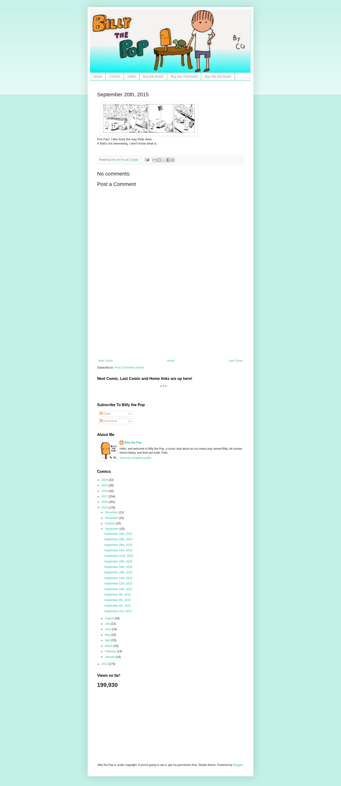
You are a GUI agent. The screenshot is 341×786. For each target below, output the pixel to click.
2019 (105, 485)
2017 (105, 496)
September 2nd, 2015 (117, 611)
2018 (105, 491)
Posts (105, 413)
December (112, 512)
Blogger (238, 765)
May (108, 635)
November (112, 518)
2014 (105, 664)
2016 (105, 502)
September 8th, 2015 (117, 594)
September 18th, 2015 (118, 567)
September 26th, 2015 (118, 545)
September (112, 529)
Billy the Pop (133, 442)
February (111, 651)
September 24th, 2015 (118, 550)
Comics (114, 76)
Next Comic (105, 360)
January (110, 657)
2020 (105, 480)
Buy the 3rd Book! (218, 76)
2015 (105, 507)
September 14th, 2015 (118, 578)
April (108, 640)
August (110, 618)
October (110, 523)
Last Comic (236, 360)
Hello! (131, 76)
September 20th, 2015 (118, 561)
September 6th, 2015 (117, 600)
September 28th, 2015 (118, 539)
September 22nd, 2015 (118, 556)
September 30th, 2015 (118, 534)
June (108, 629)
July (108, 623)
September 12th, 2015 (118, 583)
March (109, 646)
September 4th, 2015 (117, 605)
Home (97, 76)
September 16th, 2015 (118, 572)
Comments (108, 421)
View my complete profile (135, 458)
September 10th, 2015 (118, 589)
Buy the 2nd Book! (184, 76)
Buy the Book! (153, 76)
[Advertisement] (170, 323)
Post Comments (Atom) (129, 367)
